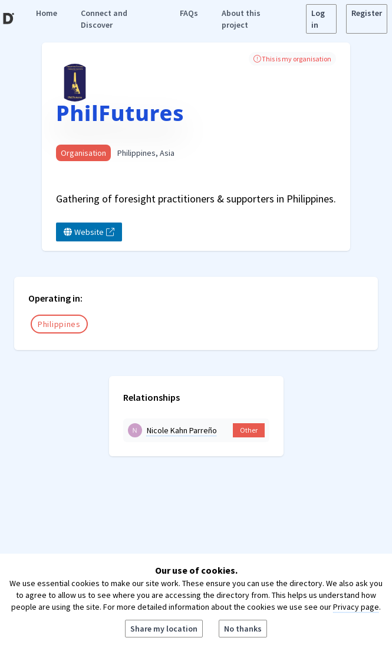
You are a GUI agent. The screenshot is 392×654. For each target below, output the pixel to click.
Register (366, 13)
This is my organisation (292, 58)
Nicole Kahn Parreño (182, 430)
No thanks (243, 628)
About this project (241, 19)
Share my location (163, 628)
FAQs (189, 13)
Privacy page (356, 606)
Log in (318, 19)
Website (89, 231)
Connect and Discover (104, 19)
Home (46, 13)
